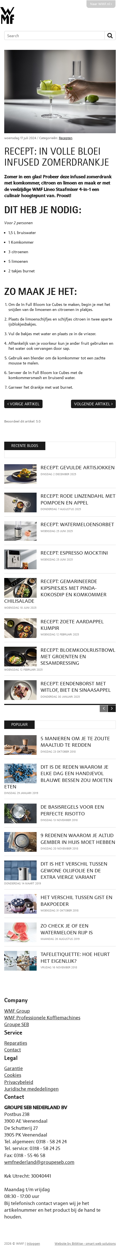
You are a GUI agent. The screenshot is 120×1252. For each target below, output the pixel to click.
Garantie (13, 1068)
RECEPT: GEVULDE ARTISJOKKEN (78, 467)
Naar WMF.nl (101, 4)
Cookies (12, 1075)
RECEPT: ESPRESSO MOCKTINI (74, 553)
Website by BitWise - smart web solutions (85, 1244)
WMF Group (17, 1011)
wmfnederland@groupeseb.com (39, 1162)
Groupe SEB (16, 1024)
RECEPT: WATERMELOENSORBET (77, 524)
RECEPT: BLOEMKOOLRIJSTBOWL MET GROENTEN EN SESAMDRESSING (78, 656)
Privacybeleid (18, 1082)
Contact (12, 1050)
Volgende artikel (92, 403)
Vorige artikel (24, 403)
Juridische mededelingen (31, 1089)
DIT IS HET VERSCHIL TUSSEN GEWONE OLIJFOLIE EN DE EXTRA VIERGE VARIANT (74, 870)
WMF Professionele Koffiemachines (42, 1017)
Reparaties (15, 1043)
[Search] (51, 35)
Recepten (65, 138)
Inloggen (33, 1244)
